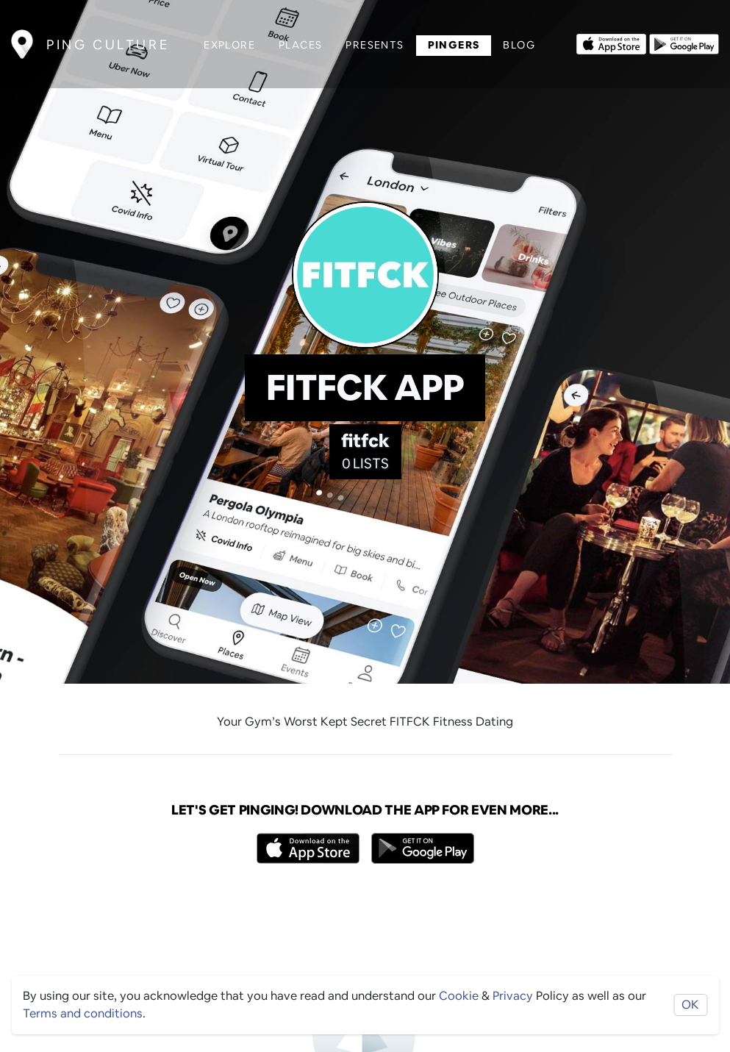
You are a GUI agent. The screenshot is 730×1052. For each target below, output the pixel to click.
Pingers (454, 44)
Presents (375, 44)
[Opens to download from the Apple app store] (611, 42)
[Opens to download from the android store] (684, 42)
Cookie (459, 995)
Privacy (513, 995)
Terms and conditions (83, 1013)
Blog (519, 44)
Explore (229, 44)
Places (300, 44)
